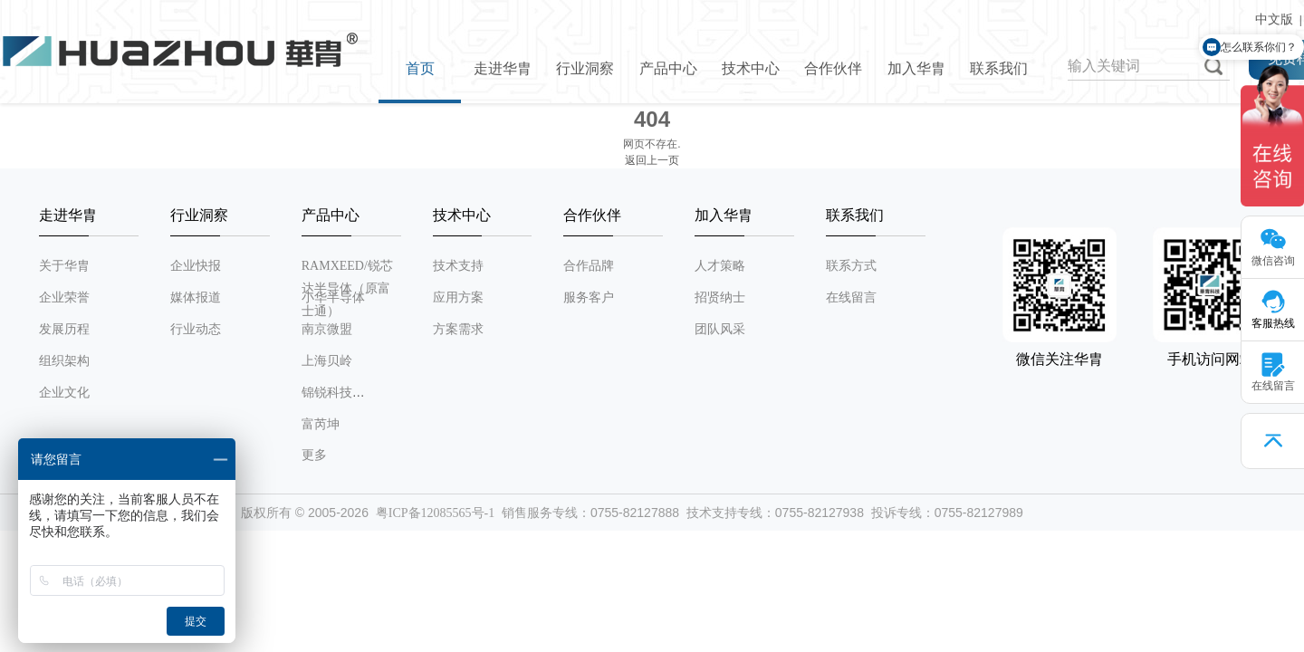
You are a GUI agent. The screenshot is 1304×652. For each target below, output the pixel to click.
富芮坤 (321, 424)
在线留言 (851, 297)
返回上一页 (652, 160)
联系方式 (851, 266)
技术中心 (751, 68)
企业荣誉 (64, 297)
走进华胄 (503, 68)
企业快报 (195, 266)
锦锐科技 (327, 392)
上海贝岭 (327, 361)
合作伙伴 (833, 68)
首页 (420, 68)
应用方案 (458, 297)
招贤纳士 (720, 297)
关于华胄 (64, 266)
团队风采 (720, 329)
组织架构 (64, 361)
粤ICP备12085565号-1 (435, 513)
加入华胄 (916, 68)
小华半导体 (333, 297)
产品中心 (668, 68)
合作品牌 (588, 266)
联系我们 (999, 68)
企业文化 (64, 392)
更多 (314, 455)
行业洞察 (585, 68)
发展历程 (64, 329)
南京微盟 (327, 329)
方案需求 (458, 329)
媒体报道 (195, 297)
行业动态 (195, 329)
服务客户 (588, 297)
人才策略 (720, 266)
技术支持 (458, 266)
